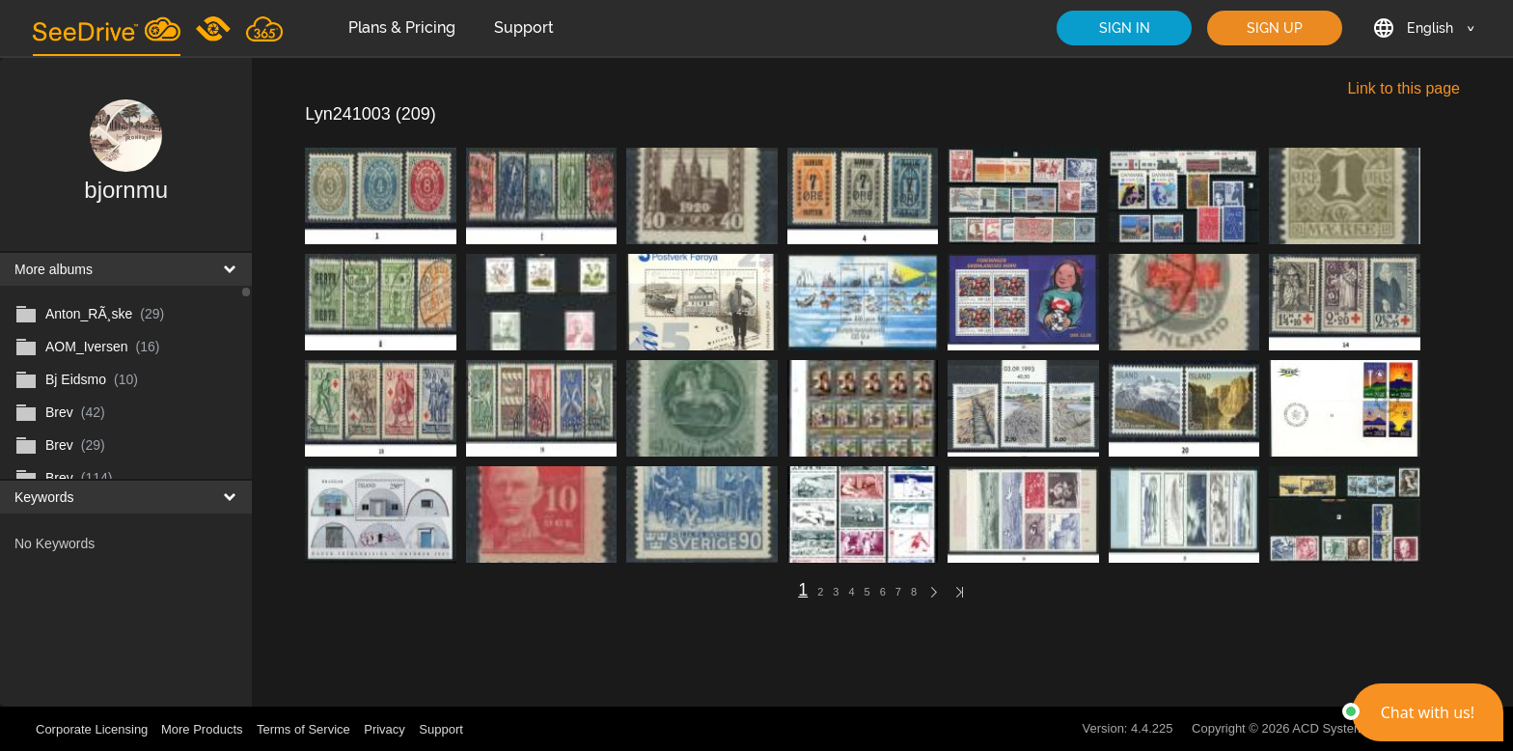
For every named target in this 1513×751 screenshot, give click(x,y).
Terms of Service (303, 729)
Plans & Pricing (401, 27)
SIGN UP (1275, 28)
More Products (202, 729)
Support (524, 27)
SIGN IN (1124, 28)
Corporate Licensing (93, 729)
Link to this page (1403, 88)
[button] (1427, 712)
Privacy (384, 729)
